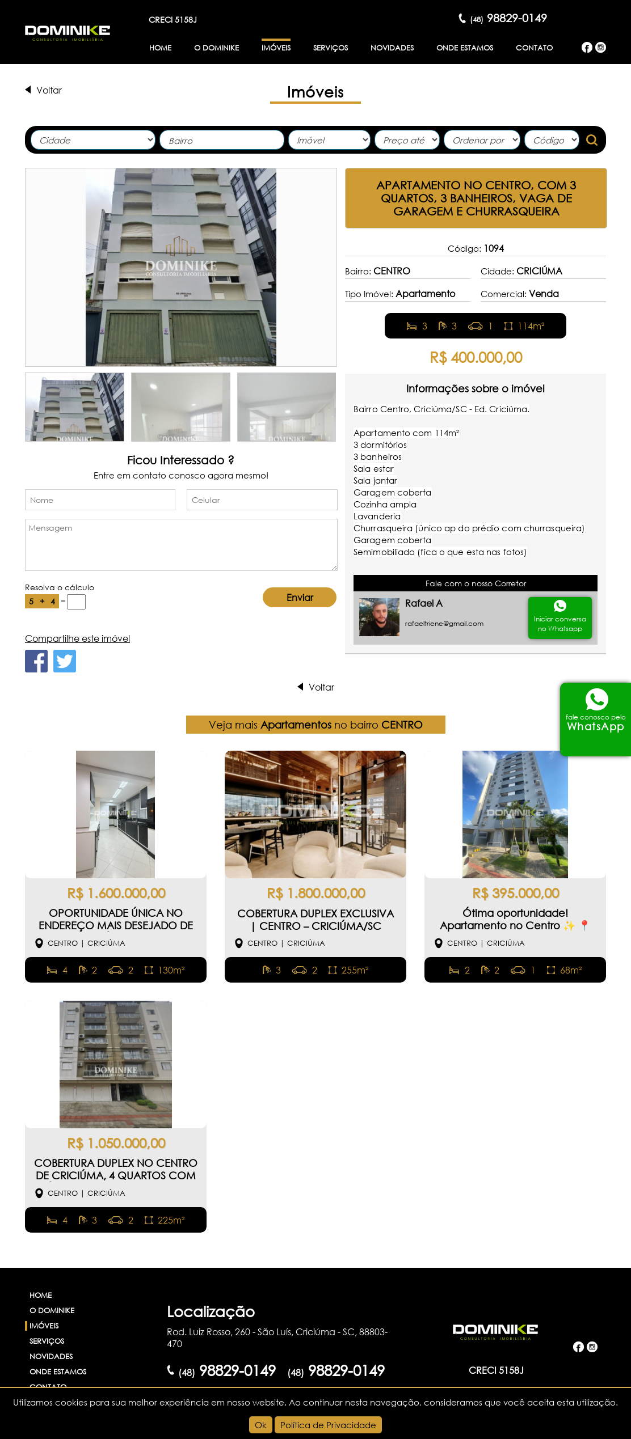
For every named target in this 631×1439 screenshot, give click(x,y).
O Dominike (216, 48)
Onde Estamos (464, 48)
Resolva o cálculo (59, 587)
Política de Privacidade (328, 1424)
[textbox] (225, 141)
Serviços (330, 48)
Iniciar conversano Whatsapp (560, 623)
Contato (534, 48)
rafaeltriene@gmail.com (444, 623)
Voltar (49, 90)
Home (160, 48)
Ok (261, 1424)
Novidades (392, 48)
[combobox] (221, 140)
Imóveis (276, 48)
